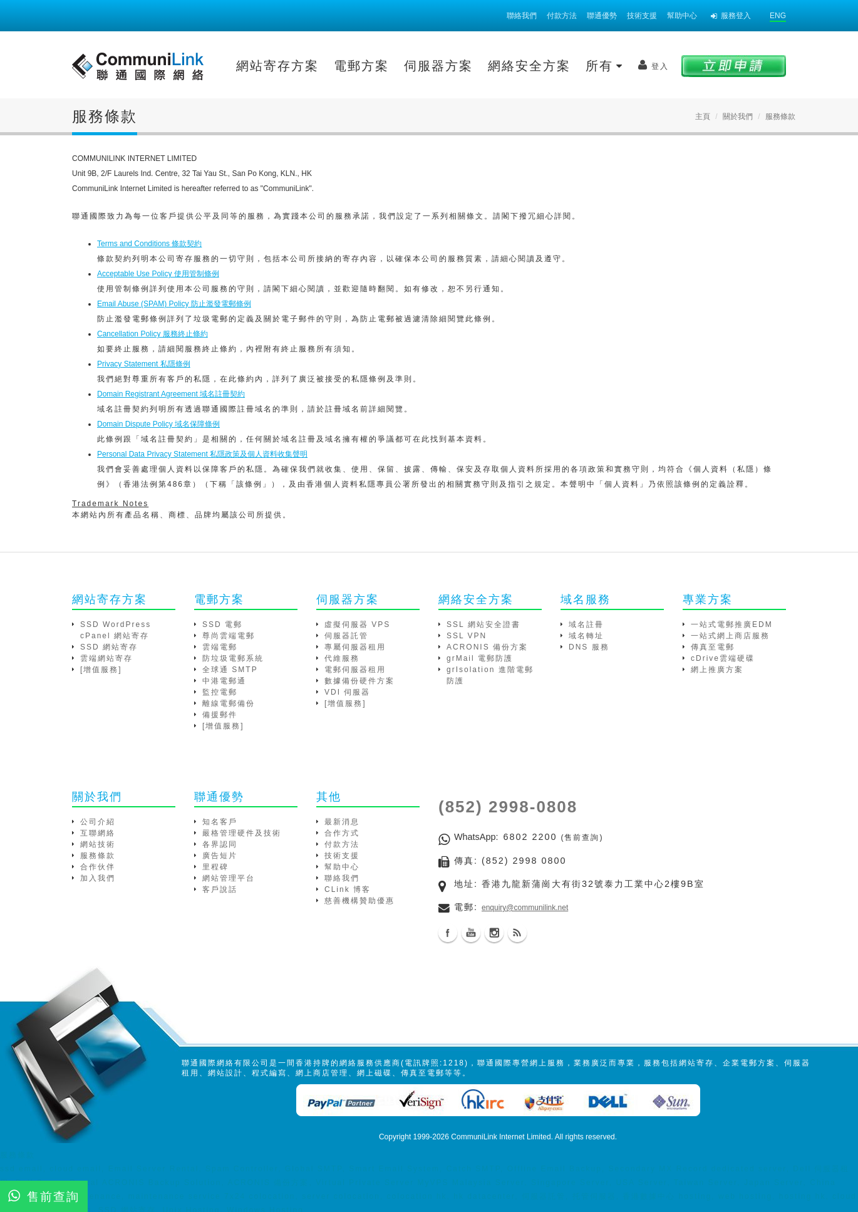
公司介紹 (97, 821)
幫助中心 (682, 15)
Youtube (471, 932)
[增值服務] (101, 669)
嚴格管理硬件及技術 (241, 833)
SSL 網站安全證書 (483, 624)
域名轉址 (586, 635)
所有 (604, 66)
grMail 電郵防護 (480, 658)
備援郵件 (219, 714)
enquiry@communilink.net (525, 907)
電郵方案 (361, 66)
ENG (778, 15)
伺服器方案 (438, 66)
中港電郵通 (224, 680)
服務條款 (97, 855)
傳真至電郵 (713, 647)
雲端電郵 (219, 647)
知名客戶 (219, 821)
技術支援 (642, 15)
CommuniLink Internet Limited (500, 1136)
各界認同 (219, 844)
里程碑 (215, 866)
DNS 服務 (589, 647)
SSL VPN (467, 635)
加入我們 (97, 878)
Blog (517, 932)
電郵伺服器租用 (355, 669)
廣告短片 (219, 855)
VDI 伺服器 (347, 692)
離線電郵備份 (228, 703)
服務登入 (731, 15)
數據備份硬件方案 (359, 680)
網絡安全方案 (529, 66)
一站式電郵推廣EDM (732, 624)
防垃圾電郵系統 (233, 658)
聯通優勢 (602, 15)
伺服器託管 (346, 635)
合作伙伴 (97, 866)
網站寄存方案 (277, 66)
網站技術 (97, 844)
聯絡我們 (522, 15)
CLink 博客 (347, 889)
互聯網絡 (97, 833)
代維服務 (341, 658)
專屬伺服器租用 (355, 647)
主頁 (702, 116)
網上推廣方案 (717, 669)
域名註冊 (586, 624)
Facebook (447, 932)
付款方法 (562, 15)
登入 (653, 65)
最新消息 (341, 821)
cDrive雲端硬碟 (723, 658)
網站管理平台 (228, 878)
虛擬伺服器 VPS (357, 624)
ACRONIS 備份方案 (487, 647)
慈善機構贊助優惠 (359, 900)
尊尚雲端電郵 (228, 635)
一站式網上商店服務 (730, 635)
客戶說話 (219, 889)
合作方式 (341, 833)
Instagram (494, 932)
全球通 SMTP (230, 669)
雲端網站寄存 (106, 658)
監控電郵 (219, 692)
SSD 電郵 (222, 624)
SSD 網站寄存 (109, 647)
